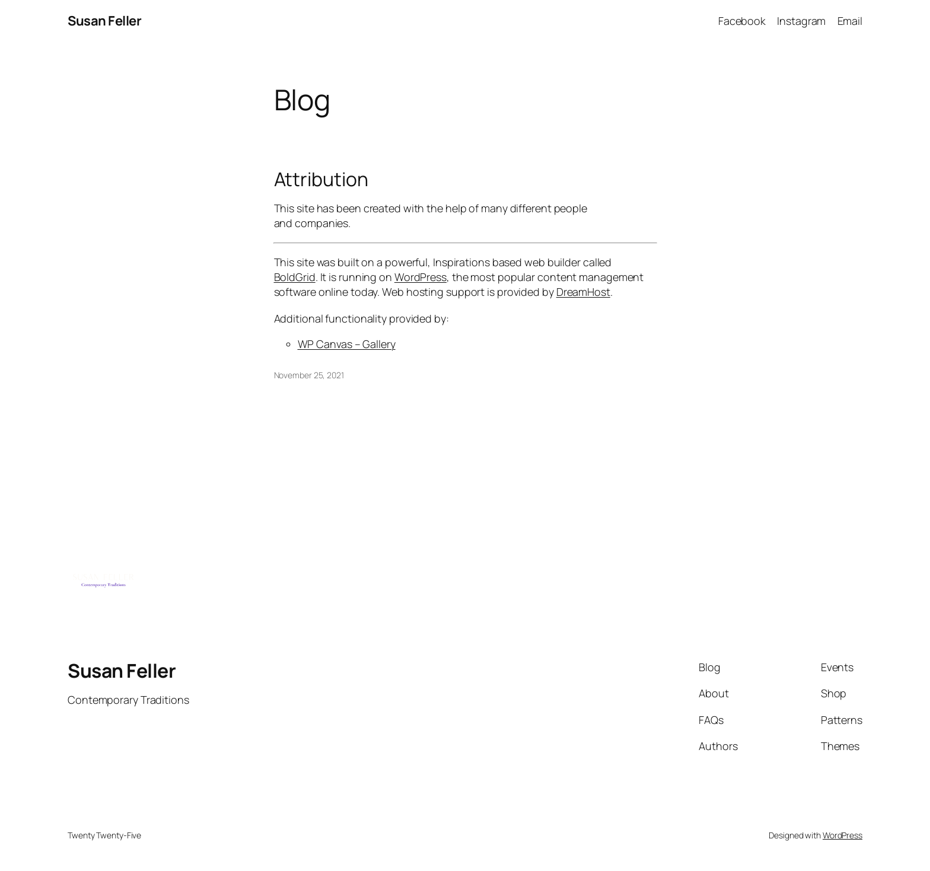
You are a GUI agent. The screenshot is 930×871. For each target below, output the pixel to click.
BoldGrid (295, 277)
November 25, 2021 (309, 375)
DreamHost (583, 292)
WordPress (420, 277)
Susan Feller (104, 21)
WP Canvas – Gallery (347, 344)
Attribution (321, 179)
